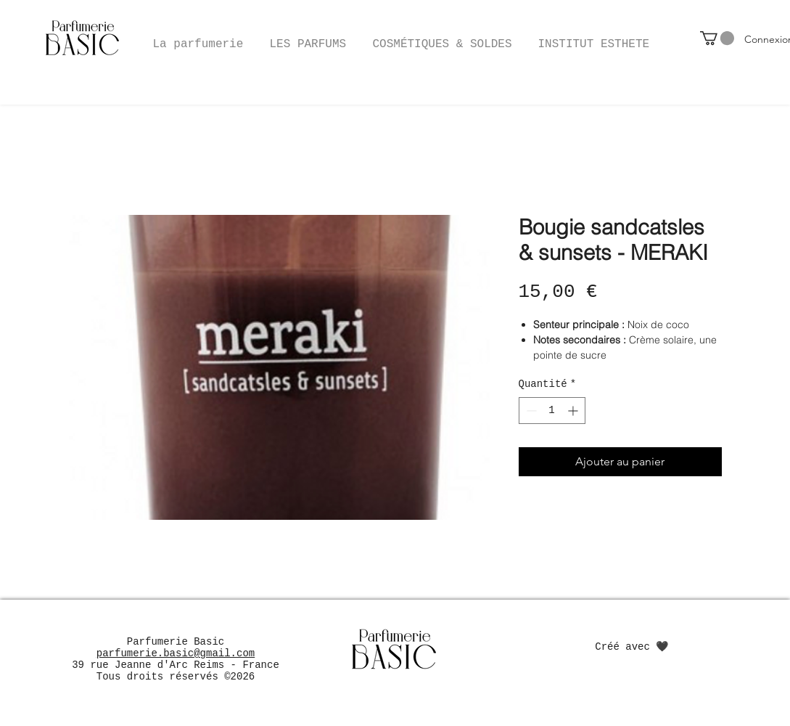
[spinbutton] (552, 410)
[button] (442, 37)
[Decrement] (530, 410)
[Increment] (574, 410)
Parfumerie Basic (175, 642)
